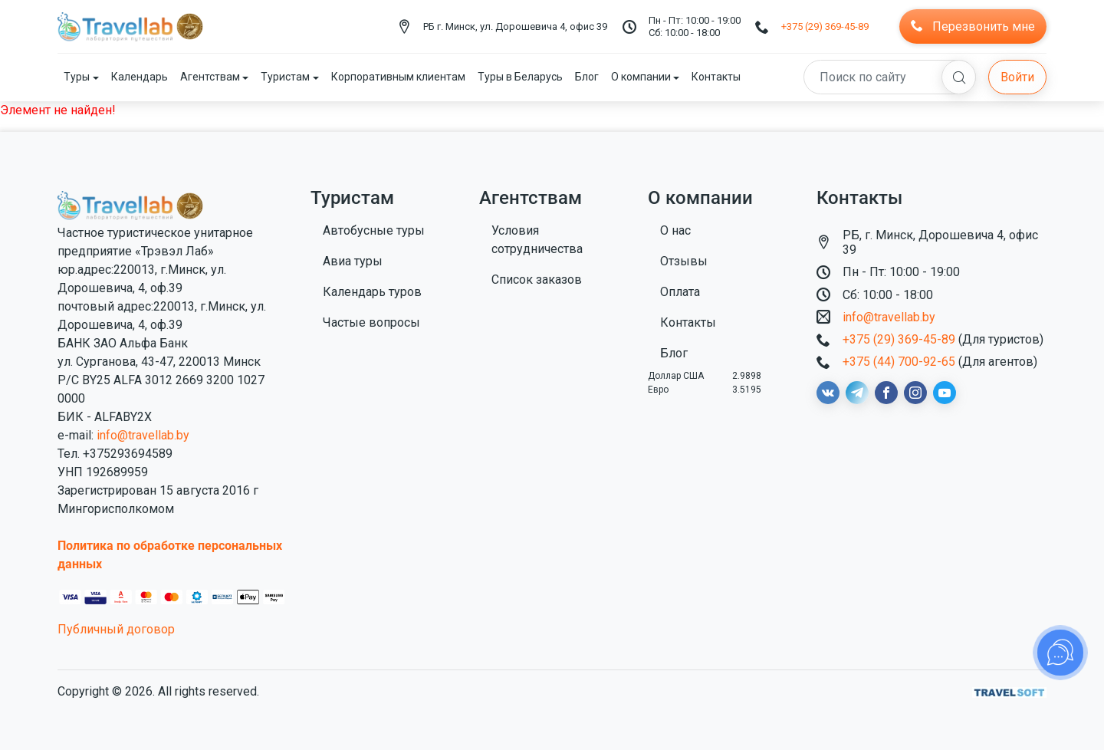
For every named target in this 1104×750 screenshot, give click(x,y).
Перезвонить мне (973, 26)
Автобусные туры (374, 230)
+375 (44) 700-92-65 (899, 361)
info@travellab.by (143, 435)
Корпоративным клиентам (398, 77)
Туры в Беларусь (520, 77)
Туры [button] (77, 77)
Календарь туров (372, 292)
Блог (587, 77)
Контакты (716, 77)
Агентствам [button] (210, 77)
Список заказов (536, 279)
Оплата (680, 292)
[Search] (889, 77)
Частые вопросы (371, 322)
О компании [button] (641, 77)
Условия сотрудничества (537, 239)
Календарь (139, 77)
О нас (675, 230)
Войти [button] (1017, 77)
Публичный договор (116, 629)
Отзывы (684, 261)
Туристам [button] (285, 77)
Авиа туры (353, 261)
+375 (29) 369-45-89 (825, 26)
